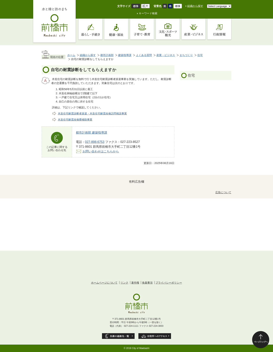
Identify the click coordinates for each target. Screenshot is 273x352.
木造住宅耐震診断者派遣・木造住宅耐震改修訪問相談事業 (92, 113)
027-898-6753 (94, 141)
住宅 (200, 55)
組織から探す (195, 5)
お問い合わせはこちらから (100, 151)
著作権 (135, 282)
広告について (223, 192)
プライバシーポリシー (168, 282)
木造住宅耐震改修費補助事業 (75, 119)
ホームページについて (104, 282)
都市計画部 (107, 55)
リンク (124, 282)
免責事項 (147, 282)
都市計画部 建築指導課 (91, 132)
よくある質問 (144, 55)
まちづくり (186, 55)
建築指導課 (124, 55)
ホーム (71, 55)
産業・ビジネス (165, 55)
